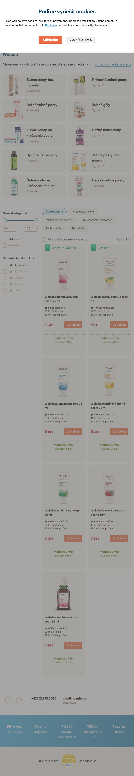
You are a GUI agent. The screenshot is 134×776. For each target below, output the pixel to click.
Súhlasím (51, 25)
